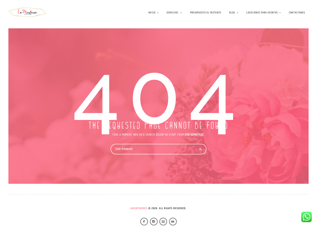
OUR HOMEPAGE (194, 134)
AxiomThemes (139, 208)
